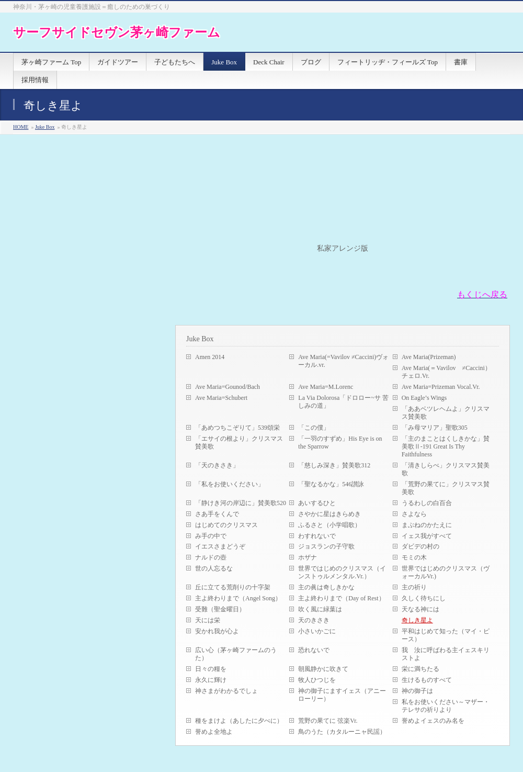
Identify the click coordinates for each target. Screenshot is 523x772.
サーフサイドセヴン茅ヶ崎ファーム (116, 32)
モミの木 (414, 557)
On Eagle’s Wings (424, 397)
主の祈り (414, 587)
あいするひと (317, 503)
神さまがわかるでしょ (226, 691)
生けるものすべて (427, 680)
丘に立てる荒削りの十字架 (232, 587)
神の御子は (417, 691)
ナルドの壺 (210, 557)
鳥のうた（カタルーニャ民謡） (342, 731)
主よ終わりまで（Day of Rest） (341, 598)
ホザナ (307, 557)
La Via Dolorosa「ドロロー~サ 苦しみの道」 (343, 401)
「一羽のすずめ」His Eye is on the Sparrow (340, 442)
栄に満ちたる (420, 669)
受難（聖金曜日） (220, 609)
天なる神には (420, 609)
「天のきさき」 (217, 465)
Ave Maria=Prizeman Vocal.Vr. (441, 386)
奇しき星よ (417, 620)
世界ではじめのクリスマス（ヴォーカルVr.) (446, 572)
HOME (20, 127)
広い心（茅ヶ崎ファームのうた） (236, 654)
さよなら (414, 514)
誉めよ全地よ (214, 731)
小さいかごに (317, 631)
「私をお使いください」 (229, 484)
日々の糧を (210, 669)
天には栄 (207, 620)
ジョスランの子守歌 (326, 546)
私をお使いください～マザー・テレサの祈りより (446, 705)
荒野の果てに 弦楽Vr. (327, 720)
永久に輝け (210, 680)
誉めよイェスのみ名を (433, 720)
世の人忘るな (214, 568)
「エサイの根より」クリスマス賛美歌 (239, 442)
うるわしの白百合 (427, 503)
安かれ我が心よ (217, 631)
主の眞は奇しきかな (326, 587)
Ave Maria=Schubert (221, 397)
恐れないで (313, 650)
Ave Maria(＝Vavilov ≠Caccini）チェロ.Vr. (446, 371)
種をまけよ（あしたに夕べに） (239, 720)
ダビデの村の (420, 546)
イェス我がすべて (427, 536)
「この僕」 (313, 427)
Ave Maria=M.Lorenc (325, 386)
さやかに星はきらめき (329, 514)
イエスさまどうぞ (220, 546)
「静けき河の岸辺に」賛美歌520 (240, 503)
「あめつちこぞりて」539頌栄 (237, 427)
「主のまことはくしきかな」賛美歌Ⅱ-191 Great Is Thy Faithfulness (446, 446)
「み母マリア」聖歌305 (435, 427)
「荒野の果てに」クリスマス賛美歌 (446, 488)
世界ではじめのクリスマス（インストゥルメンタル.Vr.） (342, 572)
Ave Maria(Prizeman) (429, 357)
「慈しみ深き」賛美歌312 (334, 465)
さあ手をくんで (217, 514)
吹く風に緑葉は (320, 609)
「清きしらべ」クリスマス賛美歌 (446, 469)
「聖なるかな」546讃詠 (331, 484)
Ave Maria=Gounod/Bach (227, 386)
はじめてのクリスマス (226, 525)
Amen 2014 (209, 357)
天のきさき (313, 620)
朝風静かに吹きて (323, 669)
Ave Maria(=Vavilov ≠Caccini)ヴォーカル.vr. (343, 360)
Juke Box (45, 127)
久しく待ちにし (424, 598)
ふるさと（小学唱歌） (329, 525)
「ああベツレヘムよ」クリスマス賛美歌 (446, 412)
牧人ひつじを (317, 680)
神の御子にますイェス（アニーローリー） (342, 694)
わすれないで (317, 536)
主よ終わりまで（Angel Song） (238, 598)
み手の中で (210, 536)
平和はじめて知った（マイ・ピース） (446, 635)
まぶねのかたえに (427, 525)
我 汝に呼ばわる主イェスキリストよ (446, 654)
